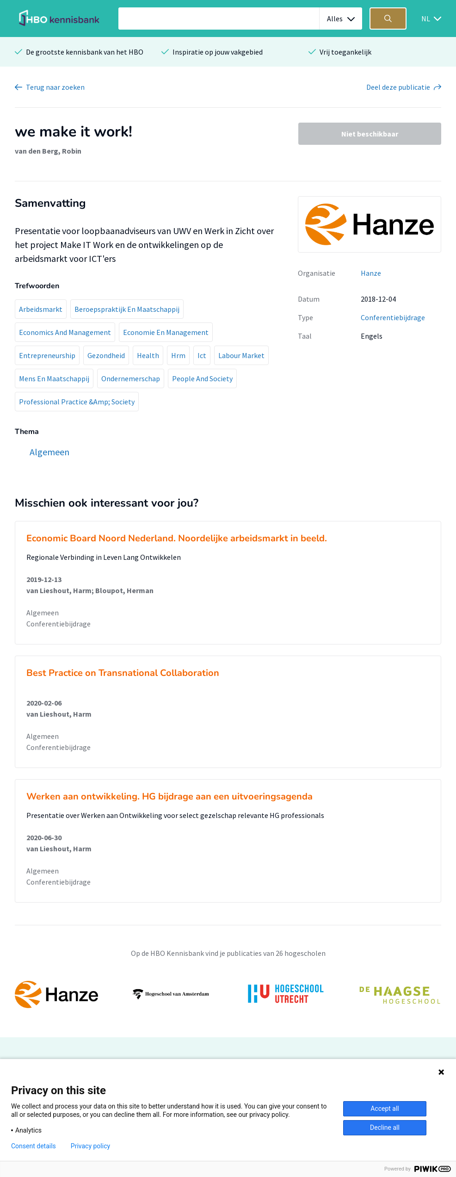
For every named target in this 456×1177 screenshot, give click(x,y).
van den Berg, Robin (48, 150)
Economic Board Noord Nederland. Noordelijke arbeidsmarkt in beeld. (176, 538)
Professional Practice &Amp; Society (77, 401)
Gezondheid (106, 355)
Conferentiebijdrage (393, 317)
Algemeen (42, 612)
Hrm (178, 355)
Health (148, 355)
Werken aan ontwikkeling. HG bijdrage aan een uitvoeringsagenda (169, 796)
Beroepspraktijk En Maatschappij (126, 309)
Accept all (384, 1108)
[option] (228, 994)
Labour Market (241, 355)
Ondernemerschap (130, 378)
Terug (55, 87)
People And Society (202, 378)
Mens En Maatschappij (54, 378)
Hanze (371, 273)
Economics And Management (65, 332)
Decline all (385, 1127)
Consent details (33, 1146)
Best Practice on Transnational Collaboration (122, 673)
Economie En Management (166, 332)
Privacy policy (90, 1146)
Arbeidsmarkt (40, 309)
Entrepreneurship (47, 355)
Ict (201, 355)
